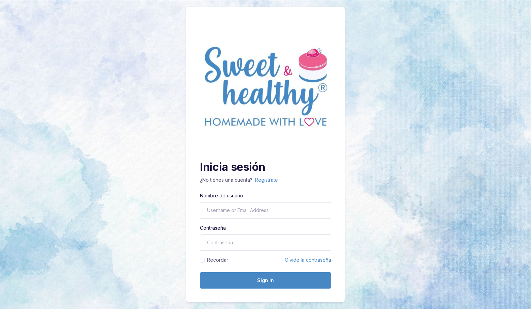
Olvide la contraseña (308, 260)
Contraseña (213, 228)
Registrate (266, 180)
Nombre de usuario (221, 195)
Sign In (265, 280)
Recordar (217, 260)
